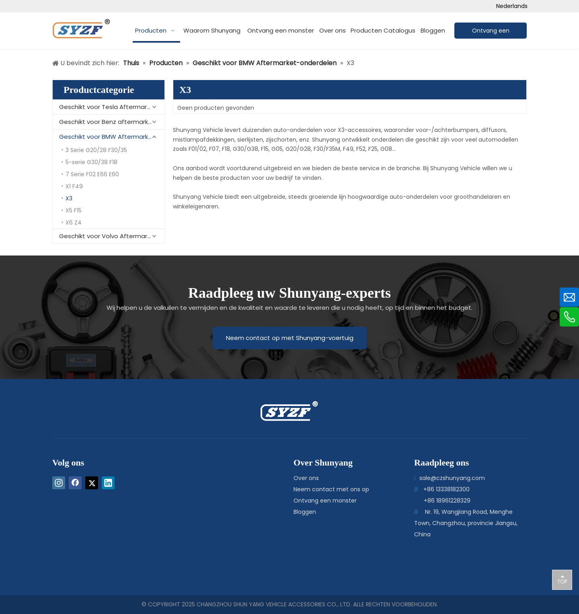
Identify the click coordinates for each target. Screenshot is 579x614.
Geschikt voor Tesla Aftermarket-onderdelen (111, 107)
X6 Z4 (74, 222)
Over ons (306, 478)
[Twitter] (91, 482)
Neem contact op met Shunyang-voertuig (289, 338)
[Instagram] (58, 482)
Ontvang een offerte (490, 33)
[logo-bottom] (271, 411)
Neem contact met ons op (331, 489)
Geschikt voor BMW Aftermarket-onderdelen (111, 136)
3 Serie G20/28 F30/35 (96, 150)
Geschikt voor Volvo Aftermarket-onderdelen (111, 236)
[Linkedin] (108, 482)
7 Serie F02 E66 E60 (92, 174)
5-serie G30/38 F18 (91, 162)
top (562, 579)
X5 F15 (74, 210)
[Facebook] (75, 482)
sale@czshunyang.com (452, 478)
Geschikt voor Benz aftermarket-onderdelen (111, 121)
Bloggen (305, 512)
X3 (69, 198)
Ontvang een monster (325, 501)
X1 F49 (74, 186)
